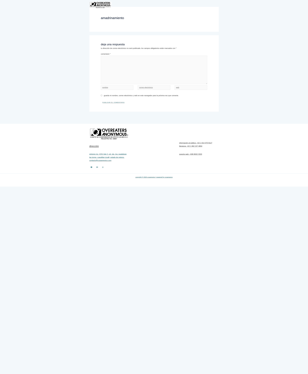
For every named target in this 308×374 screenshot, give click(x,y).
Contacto (213, 5)
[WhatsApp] (103, 167)
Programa (157, 5)
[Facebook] (91, 167)
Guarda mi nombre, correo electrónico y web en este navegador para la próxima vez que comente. (141, 95)
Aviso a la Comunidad (189, 5)
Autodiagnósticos (143, 5)
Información (170, 5)
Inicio (129, 5)
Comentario (106, 54)
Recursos (203, 5)
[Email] (97, 167)
